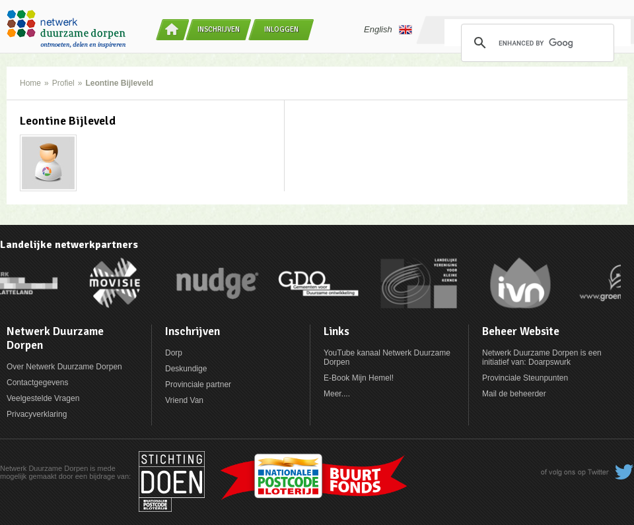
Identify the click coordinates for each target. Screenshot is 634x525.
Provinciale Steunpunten (525, 378)
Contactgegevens (37, 382)
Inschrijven (218, 29)
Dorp (173, 352)
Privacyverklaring (37, 414)
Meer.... (337, 393)
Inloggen (281, 29)
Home (30, 83)
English (388, 29)
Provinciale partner (198, 384)
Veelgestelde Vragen (43, 398)
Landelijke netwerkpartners (69, 244)
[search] (536, 43)
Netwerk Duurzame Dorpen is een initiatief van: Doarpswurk (542, 357)
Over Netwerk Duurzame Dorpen (64, 366)
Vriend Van (184, 400)
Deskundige (186, 368)
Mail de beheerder (514, 393)
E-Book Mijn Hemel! (359, 378)
